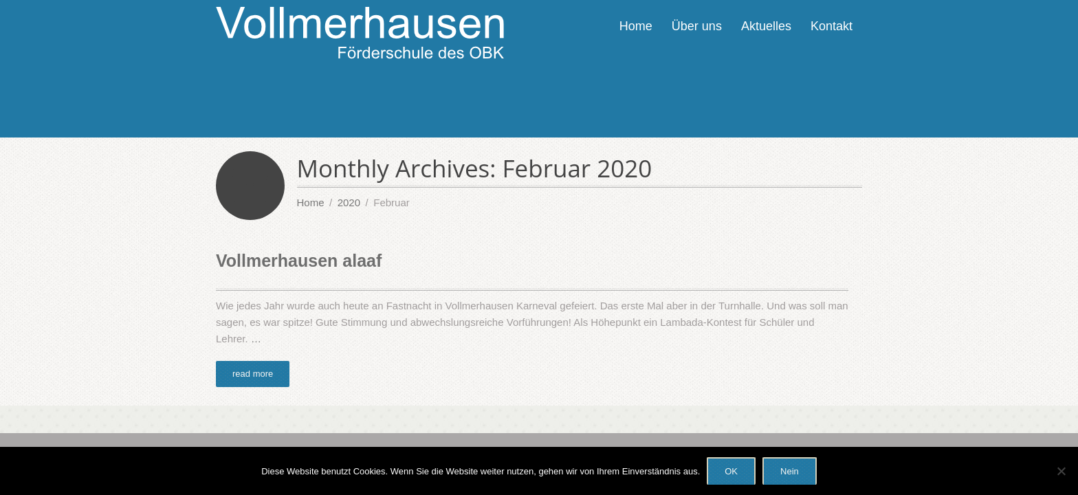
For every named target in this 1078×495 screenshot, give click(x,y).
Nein (789, 471)
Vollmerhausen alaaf (299, 260)
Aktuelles (766, 26)
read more (252, 373)
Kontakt (831, 26)
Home (635, 26)
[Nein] (1061, 471)
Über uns (697, 26)
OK (731, 471)
